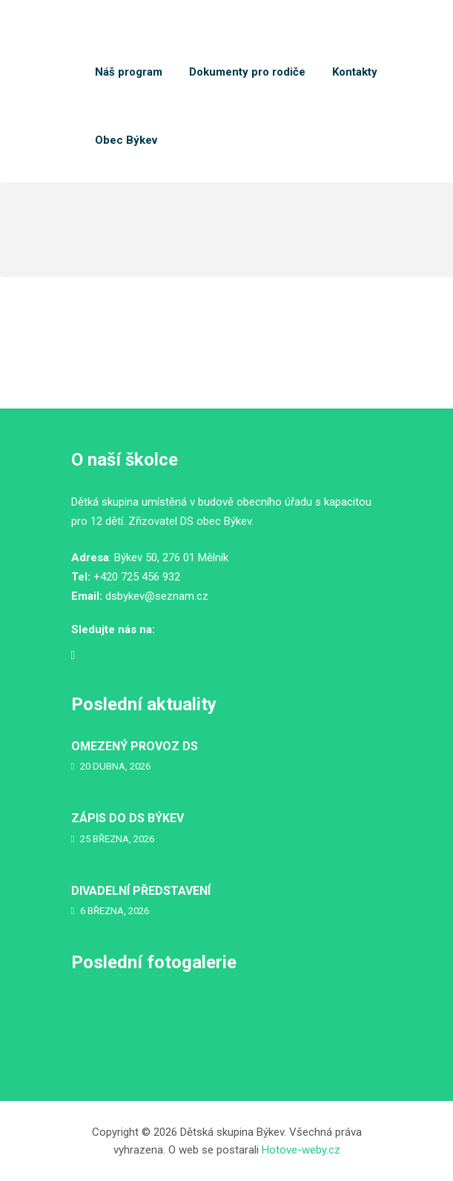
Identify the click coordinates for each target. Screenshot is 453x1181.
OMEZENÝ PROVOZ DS (134, 746)
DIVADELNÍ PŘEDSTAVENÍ (141, 891)
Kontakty (354, 72)
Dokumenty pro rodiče (247, 72)
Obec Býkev (126, 140)
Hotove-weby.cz (301, 1150)
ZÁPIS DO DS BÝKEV (127, 818)
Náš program (128, 72)
